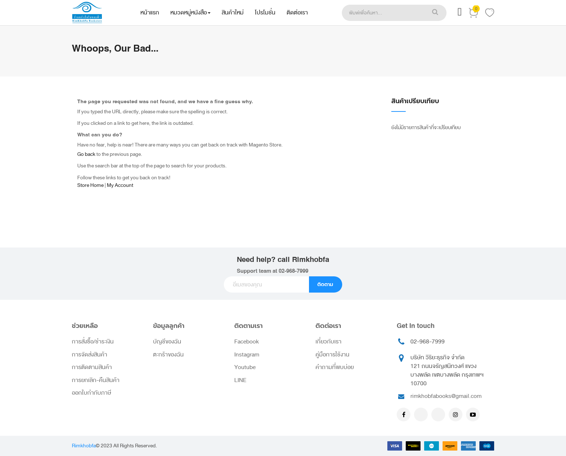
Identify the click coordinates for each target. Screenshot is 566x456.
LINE (240, 380)
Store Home (90, 185)
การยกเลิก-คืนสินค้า (95, 380)
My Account (120, 185)
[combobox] (382, 13)
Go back (86, 154)
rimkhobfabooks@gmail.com (446, 396)
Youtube (245, 367)
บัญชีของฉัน (167, 341)
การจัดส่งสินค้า (89, 354)
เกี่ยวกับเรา (328, 341)
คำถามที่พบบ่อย (334, 367)
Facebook (246, 341)
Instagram (246, 354)
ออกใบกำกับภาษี (91, 393)
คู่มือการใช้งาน (332, 354)
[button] (459, 14)
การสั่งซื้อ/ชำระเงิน (93, 341)
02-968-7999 (293, 271)
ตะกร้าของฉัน (168, 354)
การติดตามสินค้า (92, 367)
